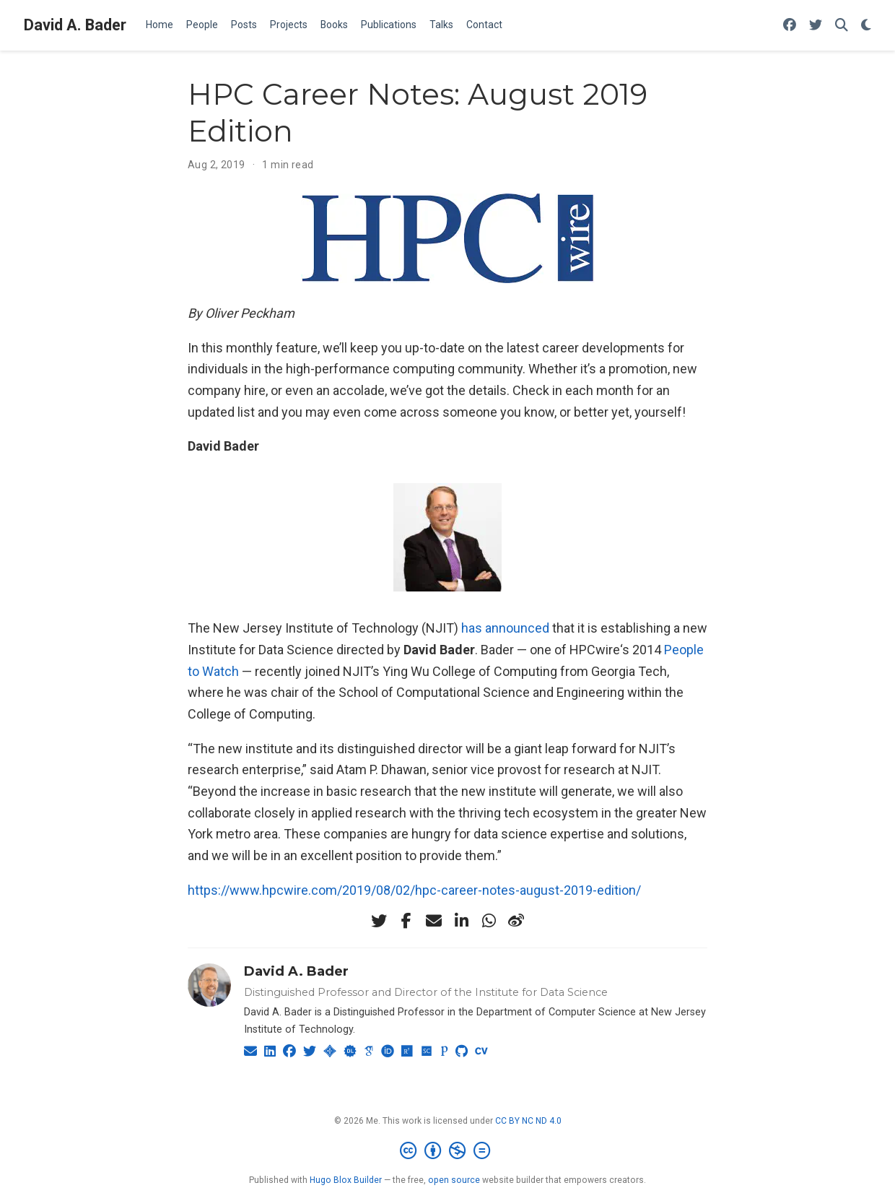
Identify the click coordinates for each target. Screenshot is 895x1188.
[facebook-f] (406, 921)
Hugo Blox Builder (346, 1180)
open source (454, 1180)
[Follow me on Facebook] (789, 25)
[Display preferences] (866, 25)
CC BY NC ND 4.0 (528, 1121)
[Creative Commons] (448, 1151)
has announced (505, 628)
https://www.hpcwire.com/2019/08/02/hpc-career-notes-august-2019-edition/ (414, 890)
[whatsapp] (488, 921)
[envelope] (434, 921)
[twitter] (379, 921)
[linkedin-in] (461, 921)
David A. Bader (75, 25)
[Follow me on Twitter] (815, 25)
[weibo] (516, 921)
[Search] (841, 25)
